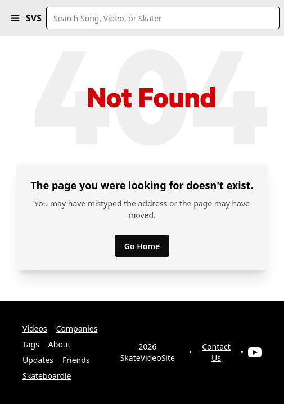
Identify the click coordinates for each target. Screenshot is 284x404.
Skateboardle (46, 375)
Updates (37, 360)
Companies (77, 328)
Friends (76, 360)
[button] (15, 18)
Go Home (142, 246)
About (59, 344)
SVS (34, 18)
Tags (30, 344)
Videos (34, 328)
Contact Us (216, 352)
